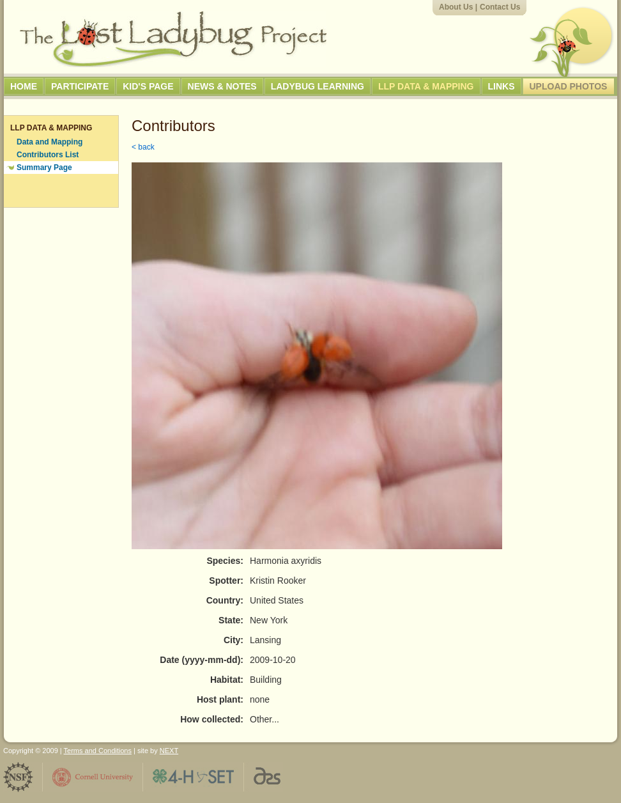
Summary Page (44, 167)
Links (501, 86)
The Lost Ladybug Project (173, 39)
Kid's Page (148, 86)
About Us (456, 7)
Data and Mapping (49, 141)
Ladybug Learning (317, 86)
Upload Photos (569, 86)
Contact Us (500, 7)
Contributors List (48, 154)
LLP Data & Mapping (426, 86)
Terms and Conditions (98, 750)
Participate (80, 86)
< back (143, 147)
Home (23, 86)
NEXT (169, 750)
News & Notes (222, 86)
